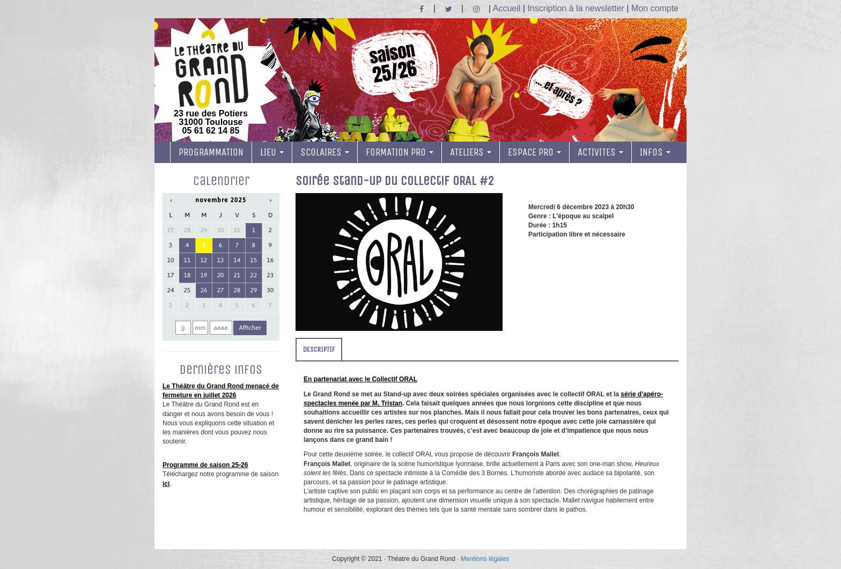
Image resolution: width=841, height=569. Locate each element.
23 (270, 275)
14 (236, 260)
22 (253, 275)
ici (166, 483)
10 (170, 260)
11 (187, 260)
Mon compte (654, 8)
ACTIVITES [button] (600, 152)
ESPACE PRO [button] (534, 152)
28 (187, 230)
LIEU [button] (272, 152)
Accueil (507, 8)
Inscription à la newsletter (575, 8)
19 (203, 275)
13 (220, 260)
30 (220, 230)
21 (236, 275)
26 (203, 290)
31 (236, 230)
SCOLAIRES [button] (324, 152)
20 (220, 275)
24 (170, 290)
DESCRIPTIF (319, 349)
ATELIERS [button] (470, 152)
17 (170, 275)
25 (187, 290)
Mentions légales (485, 559)
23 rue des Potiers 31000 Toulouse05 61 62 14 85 (211, 82)
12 (203, 260)
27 (170, 230)
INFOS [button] (655, 152)
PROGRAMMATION (211, 152)
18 (187, 275)
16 (270, 260)
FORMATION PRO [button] (399, 152)
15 (253, 260)
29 (203, 230)
